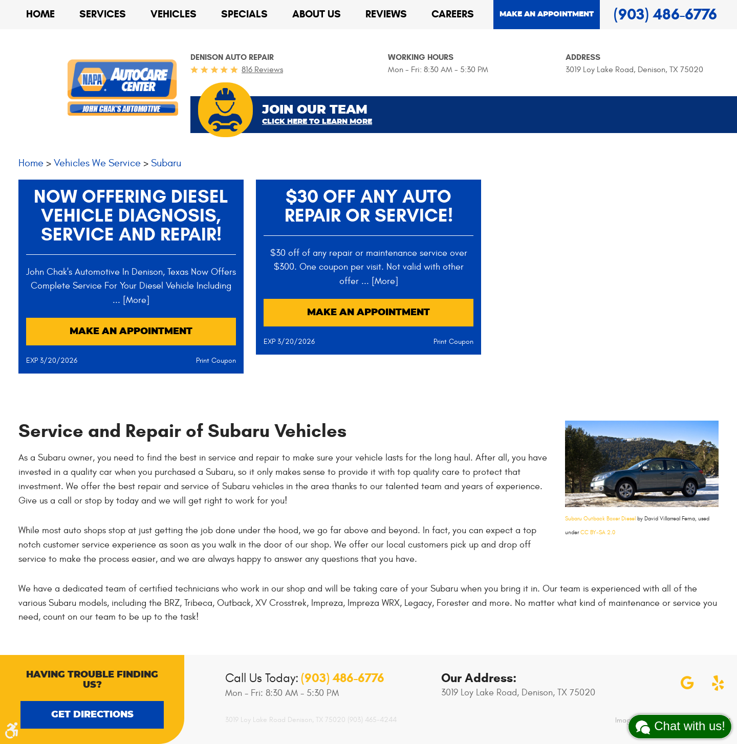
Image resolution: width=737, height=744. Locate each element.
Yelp (718, 683)
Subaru (166, 163)
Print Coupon (216, 360)
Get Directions (92, 714)
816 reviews (262, 69)
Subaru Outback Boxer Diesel (600, 518)
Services (102, 14)
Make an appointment (547, 14)
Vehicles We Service (97, 163)
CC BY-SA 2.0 (597, 532)
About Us (316, 14)
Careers (452, 14)
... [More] (131, 300)
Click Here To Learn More (317, 121)
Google (687, 683)
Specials (244, 14)
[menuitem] (40, 14)
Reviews (386, 14)
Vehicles (173, 14)
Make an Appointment (131, 331)
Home (40, 14)
